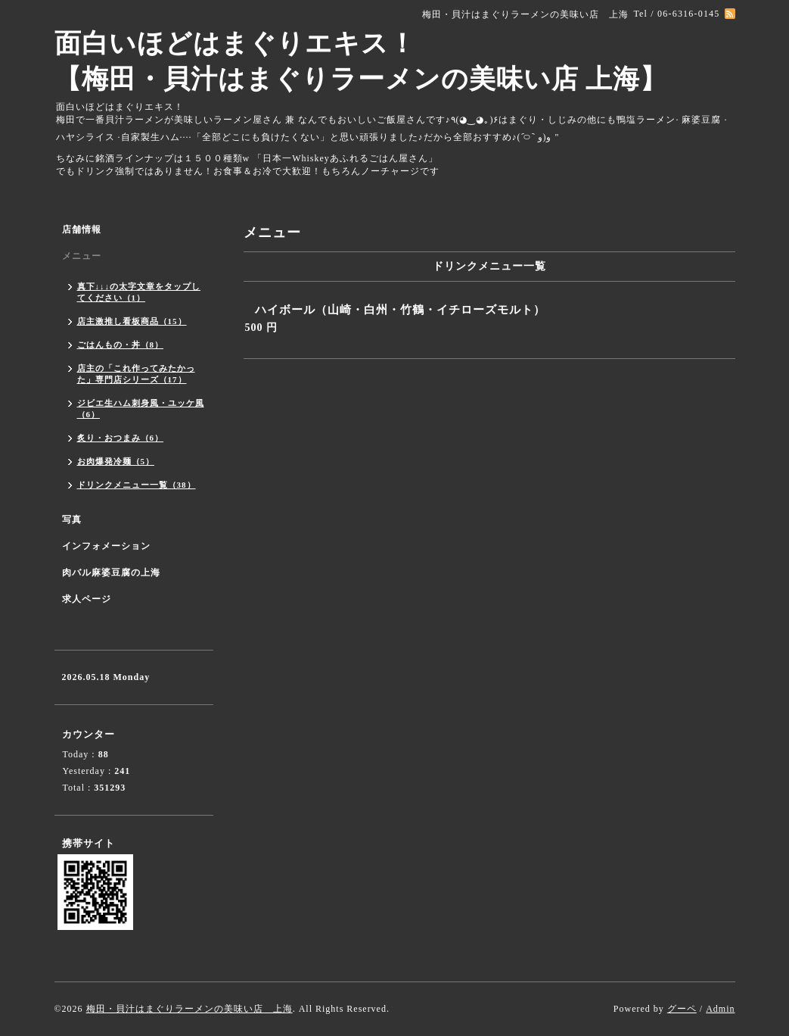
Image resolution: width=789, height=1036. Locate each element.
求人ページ (86, 599)
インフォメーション (106, 546)
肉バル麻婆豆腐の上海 (111, 572)
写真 (72, 519)
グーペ (682, 1008)
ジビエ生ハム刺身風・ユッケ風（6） (140, 408)
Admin (720, 1008)
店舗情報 (81, 229)
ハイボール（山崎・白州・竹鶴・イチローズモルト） (400, 310)
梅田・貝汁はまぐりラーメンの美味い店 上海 (189, 1008)
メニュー (81, 256)
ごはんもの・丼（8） (120, 344)
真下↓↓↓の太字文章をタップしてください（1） (139, 292)
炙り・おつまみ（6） (120, 437)
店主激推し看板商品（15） (132, 321)
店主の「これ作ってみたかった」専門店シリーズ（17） (136, 374)
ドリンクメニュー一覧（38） (136, 484)
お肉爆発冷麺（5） (116, 461)
